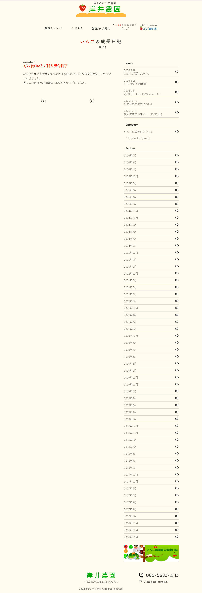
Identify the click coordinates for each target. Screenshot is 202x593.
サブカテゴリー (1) (139, 138)
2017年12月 (131, 474)
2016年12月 (131, 523)
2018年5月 (130, 440)
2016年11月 (131, 530)
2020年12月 (131, 336)
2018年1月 (130, 467)
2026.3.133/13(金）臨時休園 (135, 82)
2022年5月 (130, 287)
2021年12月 (131, 308)
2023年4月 (130, 259)
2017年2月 (130, 509)
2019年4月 (130, 398)
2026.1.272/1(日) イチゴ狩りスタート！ (143, 92)
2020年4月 (130, 350)
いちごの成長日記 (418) (138, 131)
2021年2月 (130, 322)
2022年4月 (130, 294)
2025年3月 (130, 190)
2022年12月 (131, 273)
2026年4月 (130, 155)
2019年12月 (131, 377)
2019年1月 (130, 419)
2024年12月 (131, 211)
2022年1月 (130, 301)
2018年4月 (130, 447)
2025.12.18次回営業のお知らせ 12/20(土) (143, 112)
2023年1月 (130, 266)
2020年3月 (130, 356)
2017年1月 (130, 516)
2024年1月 (130, 245)
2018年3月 (130, 454)
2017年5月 (130, 488)
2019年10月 (131, 384)
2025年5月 (130, 183)
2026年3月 (130, 162)
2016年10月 (131, 537)
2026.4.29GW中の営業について (136, 71)
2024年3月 (130, 232)
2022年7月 (130, 280)
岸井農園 (96, 589)
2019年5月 (130, 391)
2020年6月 (130, 343)
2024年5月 (130, 225)
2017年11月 (131, 481)
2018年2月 (130, 460)
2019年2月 (130, 412)
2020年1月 (130, 370)
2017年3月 (130, 502)
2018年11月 (131, 433)
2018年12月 (131, 426)
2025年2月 (130, 197)
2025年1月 (130, 204)
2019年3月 (130, 405)
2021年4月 (130, 315)
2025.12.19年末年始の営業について (138, 102)
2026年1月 (130, 169)
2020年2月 (130, 363)
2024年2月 (130, 239)
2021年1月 (130, 329)
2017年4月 (130, 495)
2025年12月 (131, 176)
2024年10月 (131, 218)
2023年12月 (131, 252)
